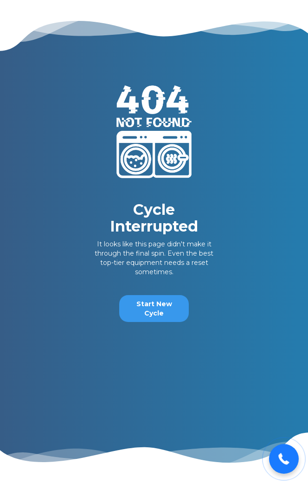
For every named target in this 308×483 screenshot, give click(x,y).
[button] (284, 459)
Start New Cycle (154, 308)
